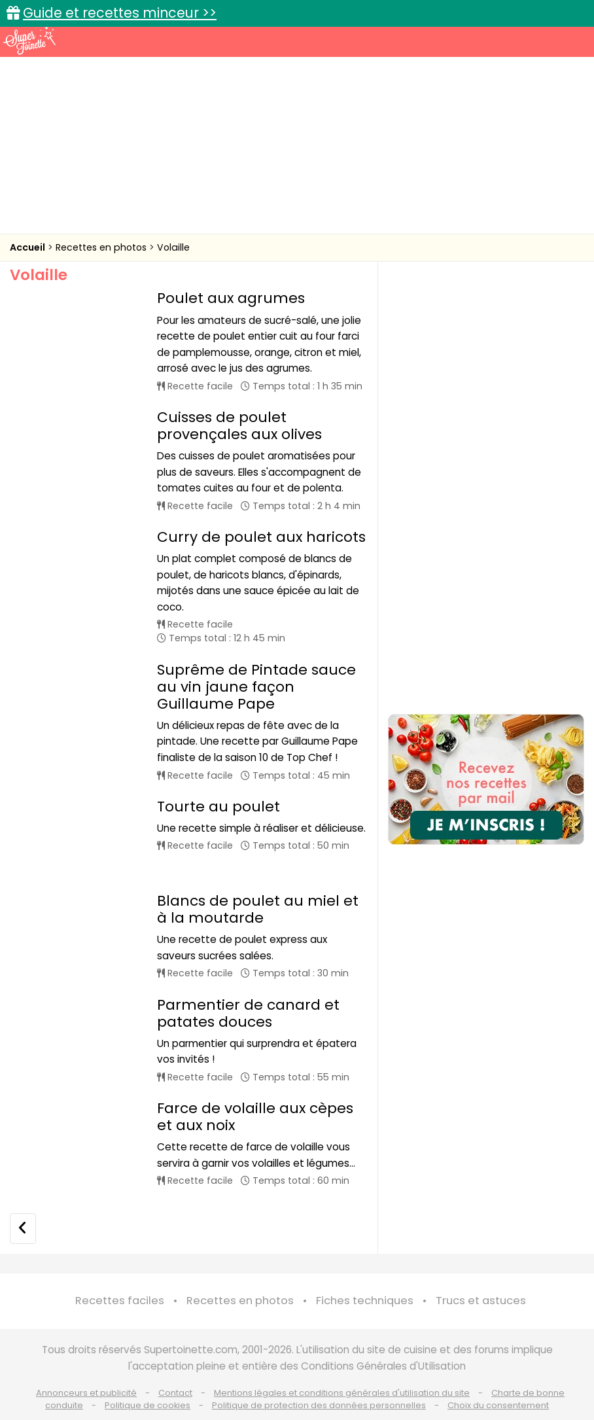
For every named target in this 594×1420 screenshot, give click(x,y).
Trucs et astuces (481, 1277)
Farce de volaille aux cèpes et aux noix (255, 1092)
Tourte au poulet (218, 806)
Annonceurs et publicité (86, 1368)
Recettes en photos (102, 247)
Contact (175, 1368)
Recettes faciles (119, 1277)
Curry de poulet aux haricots (261, 537)
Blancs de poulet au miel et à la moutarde (257, 885)
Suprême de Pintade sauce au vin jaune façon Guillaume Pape (256, 687)
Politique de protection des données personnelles (319, 1381)
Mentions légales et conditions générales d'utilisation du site (342, 1368)
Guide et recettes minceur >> (120, 12)
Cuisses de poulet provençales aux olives (239, 425)
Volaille (173, 247)
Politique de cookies (147, 1381)
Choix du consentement (498, 1381)
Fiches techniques (364, 1277)
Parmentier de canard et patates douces (248, 989)
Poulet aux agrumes (231, 298)
